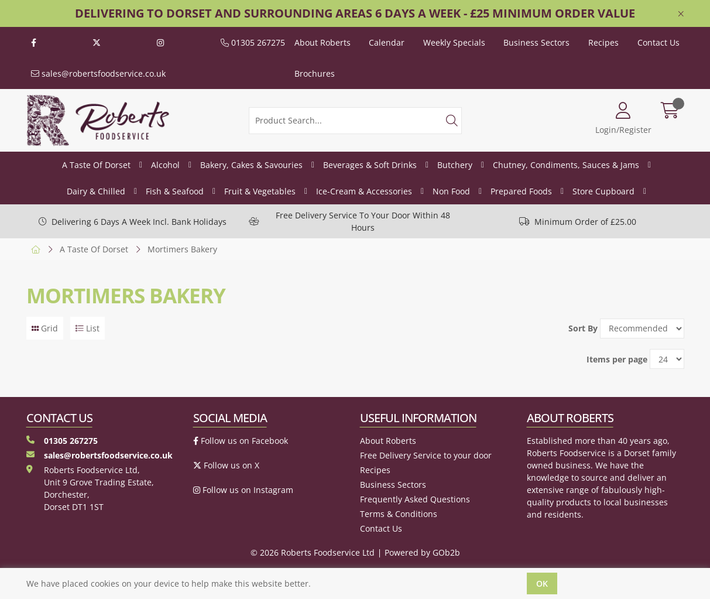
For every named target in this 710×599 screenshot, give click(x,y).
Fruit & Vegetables (260, 191)
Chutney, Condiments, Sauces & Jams (566, 164)
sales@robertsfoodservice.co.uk (98, 73)
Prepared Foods (521, 191)
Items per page (616, 359)
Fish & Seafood (175, 191)
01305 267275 (253, 42)
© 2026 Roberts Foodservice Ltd (313, 552)
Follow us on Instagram (243, 489)
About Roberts (322, 42)
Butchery (454, 164)
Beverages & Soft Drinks (370, 164)
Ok (542, 583)
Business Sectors (536, 42)
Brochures (314, 73)
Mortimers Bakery (182, 249)
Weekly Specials (454, 42)
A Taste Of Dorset (96, 164)
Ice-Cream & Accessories (364, 191)
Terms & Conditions (398, 513)
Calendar (386, 42)
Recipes (603, 42)
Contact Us (658, 42)
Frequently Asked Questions (415, 499)
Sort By (583, 328)
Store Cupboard (603, 191)
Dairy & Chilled (96, 191)
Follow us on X (226, 465)
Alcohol (165, 164)
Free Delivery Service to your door (426, 455)
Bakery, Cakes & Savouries (251, 164)
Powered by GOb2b (422, 552)
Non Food (451, 191)
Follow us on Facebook (240, 440)
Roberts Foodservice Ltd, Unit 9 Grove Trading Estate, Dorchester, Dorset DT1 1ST (90, 488)
